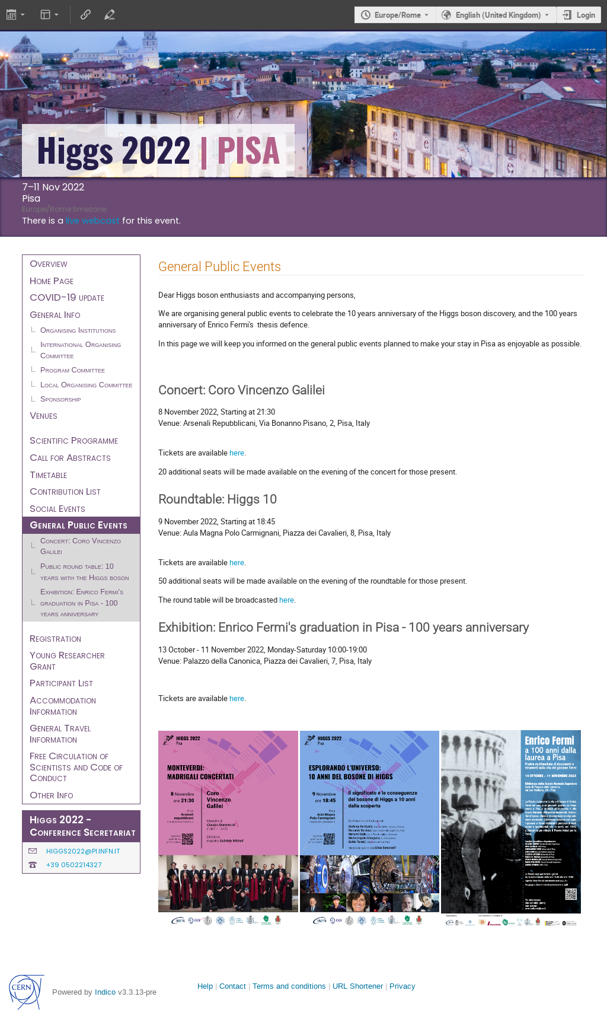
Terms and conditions (289, 986)
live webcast (93, 221)
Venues (43, 415)
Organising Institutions (78, 330)
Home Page (52, 280)
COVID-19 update (67, 297)
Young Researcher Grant (67, 660)
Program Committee (72, 370)
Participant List (61, 683)
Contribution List (65, 491)
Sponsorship (60, 399)
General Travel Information (60, 733)
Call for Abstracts (70, 457)
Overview (49, 263)
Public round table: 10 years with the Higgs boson (84, 572)
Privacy (402, 986)
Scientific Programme (74, 440)
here (236, 452)
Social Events (57, 508)
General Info (55, 314)
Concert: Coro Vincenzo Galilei (80, 546)
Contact (232, 986)
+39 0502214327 (73, 865)
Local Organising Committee (86, 385)
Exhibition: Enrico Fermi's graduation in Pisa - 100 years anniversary (81, 603)
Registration (55, 638)
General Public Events (78, 525)
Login (586, 14)
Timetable (48, 474)
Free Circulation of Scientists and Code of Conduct (76, 767)
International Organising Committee (80, 350)
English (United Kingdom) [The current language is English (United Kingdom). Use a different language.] (498, 14)
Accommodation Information (63, 705)
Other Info (51, 795)
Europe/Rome (398, 14)
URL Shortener (358, 986)
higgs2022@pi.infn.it (83, 851)
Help (205, 986)
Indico (105, 992)
